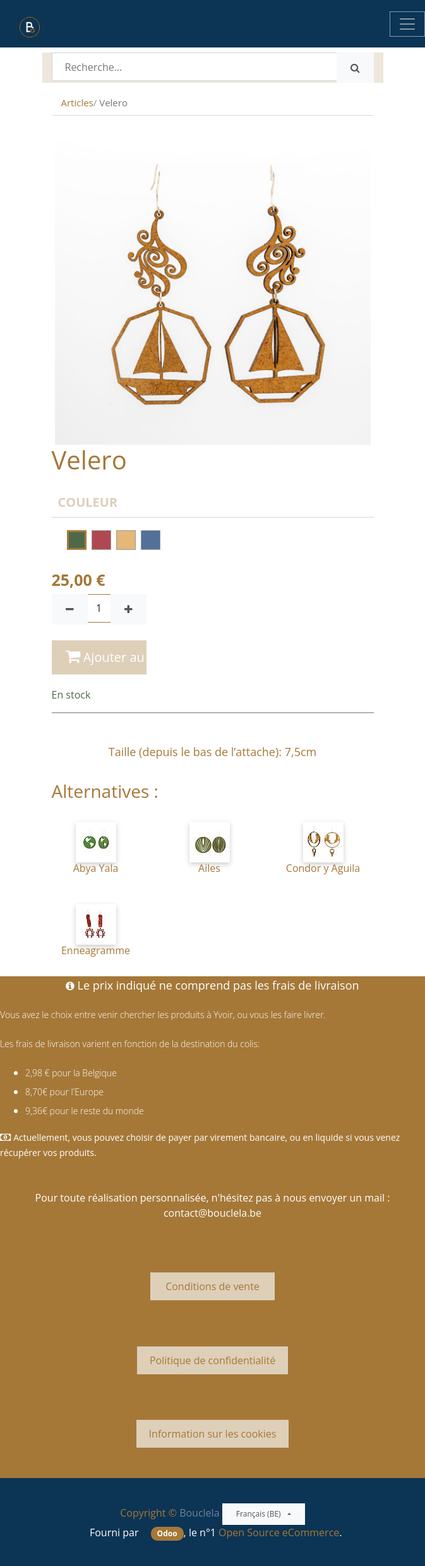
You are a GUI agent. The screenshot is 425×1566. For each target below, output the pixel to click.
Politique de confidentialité (212, 1360)
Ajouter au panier (106, 657)
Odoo (167, 1533)
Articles (77, 102)
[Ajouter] (129, 609)
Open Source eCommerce (278, 1532)
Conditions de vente (212, 1286)
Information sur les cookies (213, 1434)
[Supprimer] (70, 609)
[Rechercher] (355, 68)
